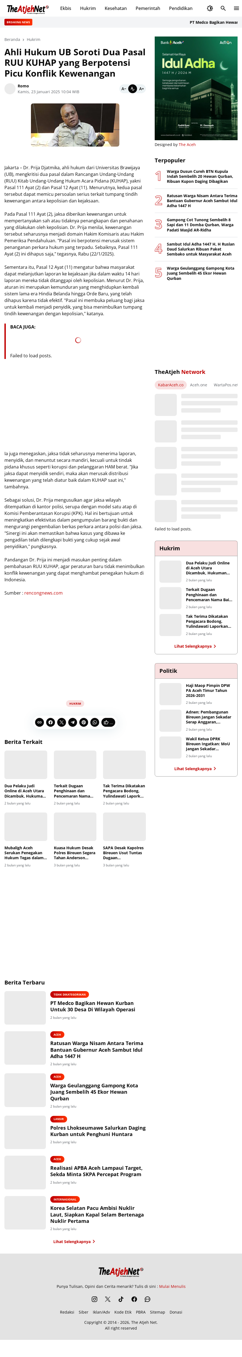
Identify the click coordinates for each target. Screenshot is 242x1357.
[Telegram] (72, 722)
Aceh (69, 1037)
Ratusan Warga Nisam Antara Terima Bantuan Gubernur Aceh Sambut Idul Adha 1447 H (102, 1052)
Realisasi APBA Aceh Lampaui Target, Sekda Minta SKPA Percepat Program (99, 1180)
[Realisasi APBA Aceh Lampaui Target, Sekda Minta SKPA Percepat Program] (31, 1179)
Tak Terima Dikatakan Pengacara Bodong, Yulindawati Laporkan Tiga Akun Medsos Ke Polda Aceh (124, 791)
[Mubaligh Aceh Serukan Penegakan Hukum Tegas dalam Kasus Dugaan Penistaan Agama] (25, 826)
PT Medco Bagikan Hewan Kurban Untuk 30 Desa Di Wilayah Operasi (95, 1009)
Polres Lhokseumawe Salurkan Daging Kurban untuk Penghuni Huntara (102, 1137)
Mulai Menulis (172, 1295)
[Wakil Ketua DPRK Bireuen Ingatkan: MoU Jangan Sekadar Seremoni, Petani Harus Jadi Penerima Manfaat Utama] (170, 747)
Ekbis (65, 8)
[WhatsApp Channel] (147, 1307)
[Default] (132, 88)
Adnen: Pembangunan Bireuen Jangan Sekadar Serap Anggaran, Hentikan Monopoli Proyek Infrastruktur (208, 717)
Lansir (71, 1122)
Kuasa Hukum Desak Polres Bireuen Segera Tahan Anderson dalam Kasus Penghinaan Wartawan (74, 853)
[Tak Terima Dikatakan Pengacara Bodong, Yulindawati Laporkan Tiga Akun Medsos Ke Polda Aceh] (124, 765)
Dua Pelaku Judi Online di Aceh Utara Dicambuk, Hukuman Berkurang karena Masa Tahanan (24, 791)
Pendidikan (181, 8)
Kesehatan (116, 8)
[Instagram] (94, 1307)
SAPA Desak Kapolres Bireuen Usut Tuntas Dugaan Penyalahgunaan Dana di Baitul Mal (124, 853)
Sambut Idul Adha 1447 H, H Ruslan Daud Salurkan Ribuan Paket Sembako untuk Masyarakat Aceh (201, 249)
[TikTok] (121, 1307)
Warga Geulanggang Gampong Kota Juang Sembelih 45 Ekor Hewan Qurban (100, 1095)
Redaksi (67, 1320)
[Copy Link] (39, 722)
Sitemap (157, 1320)
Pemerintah (148, 8)
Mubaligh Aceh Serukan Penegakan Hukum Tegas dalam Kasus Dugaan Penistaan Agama (24, 853)
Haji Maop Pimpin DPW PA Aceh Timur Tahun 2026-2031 (208, 690)
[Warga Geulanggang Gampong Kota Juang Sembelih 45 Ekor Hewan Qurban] (31, 1094)
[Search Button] (223, 8)
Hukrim (88, 8)
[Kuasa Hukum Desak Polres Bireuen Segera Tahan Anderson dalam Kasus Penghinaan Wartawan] (75, 826)
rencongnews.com (43, 593)
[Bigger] (141, 88)
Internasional (77, 1207)
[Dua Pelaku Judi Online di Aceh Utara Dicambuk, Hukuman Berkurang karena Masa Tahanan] (25, 765)
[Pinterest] (83, 722)
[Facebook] (50, 722)
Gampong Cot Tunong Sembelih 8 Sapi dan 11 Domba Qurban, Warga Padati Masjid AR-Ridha (200, 224)
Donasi (176, 1320)
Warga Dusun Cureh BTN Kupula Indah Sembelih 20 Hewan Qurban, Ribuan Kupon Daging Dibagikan (200, 176)
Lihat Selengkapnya (75, 1250)
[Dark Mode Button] (209, 8)
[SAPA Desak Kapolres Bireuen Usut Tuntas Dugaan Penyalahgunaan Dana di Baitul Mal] (124, 826)
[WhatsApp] (94, 722)
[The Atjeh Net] (121, 1279)
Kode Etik (122, 1320)
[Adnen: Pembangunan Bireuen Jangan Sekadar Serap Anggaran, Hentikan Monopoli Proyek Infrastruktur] (170, 721)
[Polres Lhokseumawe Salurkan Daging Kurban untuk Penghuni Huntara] (31, 1137)
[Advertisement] (75, 652)
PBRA (141, 1320)
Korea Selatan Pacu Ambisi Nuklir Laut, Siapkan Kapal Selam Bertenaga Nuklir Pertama (104, 1222)
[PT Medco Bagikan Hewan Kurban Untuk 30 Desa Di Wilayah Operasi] (31, 1009)
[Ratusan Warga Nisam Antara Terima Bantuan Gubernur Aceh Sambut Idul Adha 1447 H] (31, 1052)
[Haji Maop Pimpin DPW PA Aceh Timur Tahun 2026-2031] (170, 694)
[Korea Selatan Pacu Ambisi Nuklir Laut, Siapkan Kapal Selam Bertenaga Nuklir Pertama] (31, 1222)
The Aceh (187, 144)
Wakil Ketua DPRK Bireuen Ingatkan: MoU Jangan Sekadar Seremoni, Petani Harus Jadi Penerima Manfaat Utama (208, 744)
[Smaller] (123, 88)
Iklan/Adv (101, 1320)
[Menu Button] (236, 8)
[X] (61, 722)
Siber (83, 1320)
